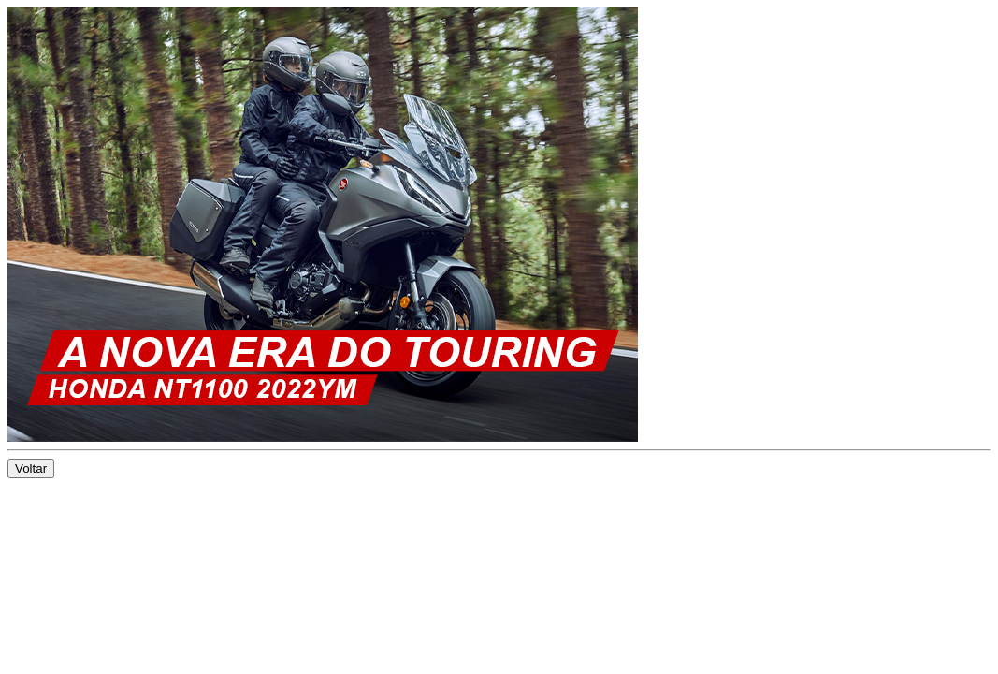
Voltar (31, 469)
